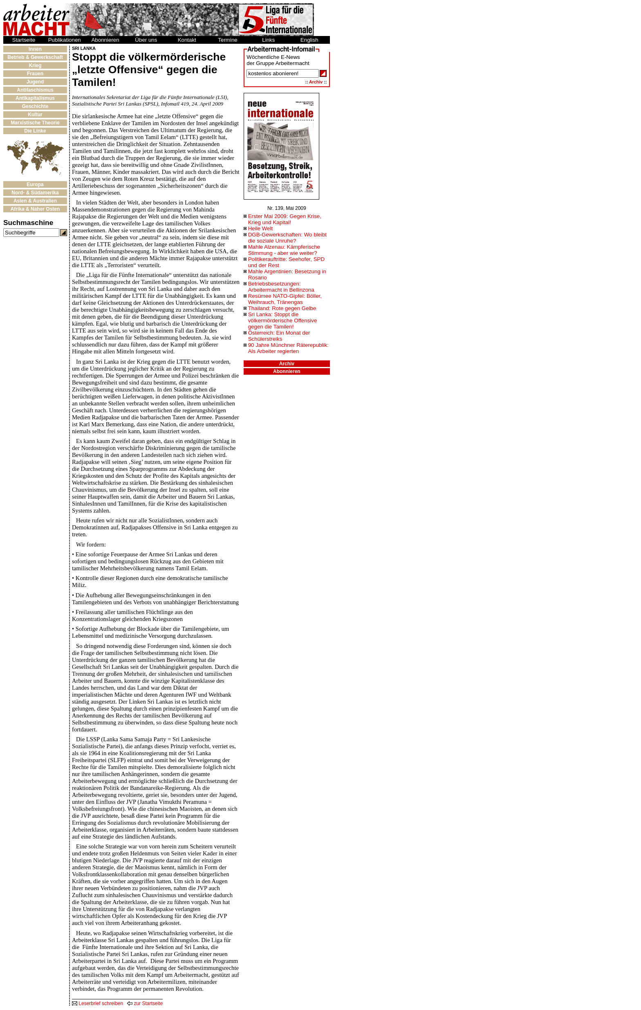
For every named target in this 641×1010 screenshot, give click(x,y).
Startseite (23, 40)
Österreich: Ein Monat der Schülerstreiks (279, 336)
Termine (227, 40)
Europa (35, 184)
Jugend (35, 82)
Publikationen (64, 40)
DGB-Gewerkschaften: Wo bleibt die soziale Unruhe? (287, 238)
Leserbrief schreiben (97, 1003)
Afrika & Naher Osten (35, 209)
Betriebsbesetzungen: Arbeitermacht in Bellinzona (281, 287)
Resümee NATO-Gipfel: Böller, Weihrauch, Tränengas (285, 299)
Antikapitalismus (35, 98)
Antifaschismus (35, 90)
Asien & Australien (35, 201)
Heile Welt (260, 228)
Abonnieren (105, 40)
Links (268, 40)
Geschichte (35, 106)
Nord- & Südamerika (34, 193)
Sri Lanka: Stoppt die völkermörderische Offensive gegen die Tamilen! (282, 320)
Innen (35, 49)
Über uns (146, 40)
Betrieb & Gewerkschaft (35, 57)
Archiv (316, 81)
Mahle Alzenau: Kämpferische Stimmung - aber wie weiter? (284, 250)
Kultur (35, 114)
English (309, 40)
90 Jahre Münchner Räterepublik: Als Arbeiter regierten (288, 348)
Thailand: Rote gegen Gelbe (282, 308)
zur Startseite (145, 1003)
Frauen (35, 73)
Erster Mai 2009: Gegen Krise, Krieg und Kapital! (284, 219)
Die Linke (35, 131)
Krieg (35, 65)
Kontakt (187, 40)
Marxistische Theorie (35, 123)
